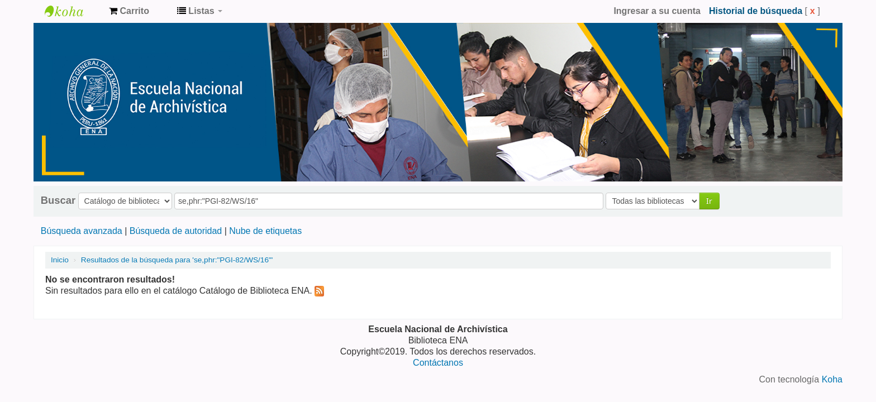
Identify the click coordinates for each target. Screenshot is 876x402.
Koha (832, 379)
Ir (709, 200)
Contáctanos (438, 362)
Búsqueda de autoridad (176, 231)
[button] (129, 11)
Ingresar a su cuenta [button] (657, 11)
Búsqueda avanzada (81, 231)
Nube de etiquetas (265, 231)
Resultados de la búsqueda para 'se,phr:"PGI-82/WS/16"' (177, 260)
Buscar (58, 200)
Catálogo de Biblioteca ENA (73, 11)
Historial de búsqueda (755, 11)
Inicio (60, 260)
